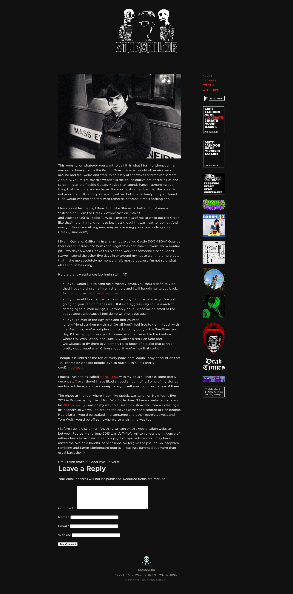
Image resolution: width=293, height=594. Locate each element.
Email (63, 530)
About (207, 75)
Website (64, 539)
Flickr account (74, 405)
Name (64, 521)
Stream (208, 85)
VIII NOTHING (110, 377)
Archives (209, 80)
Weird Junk (211, 90)
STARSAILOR (146, 574)
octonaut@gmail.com (105, 293)
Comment (67, 512)
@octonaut (76, 367)
